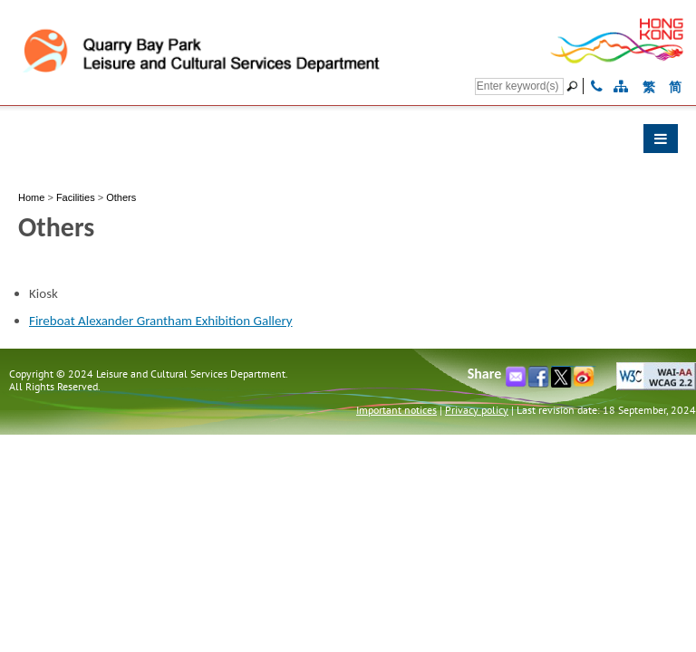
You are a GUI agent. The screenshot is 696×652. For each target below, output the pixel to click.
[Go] (574, 86)
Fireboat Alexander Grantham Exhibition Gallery (161, 320)
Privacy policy (476, 410)
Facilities (75, 197)
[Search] (519, 86)
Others (121, 197)
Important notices (396, 410)
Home (31, 197)
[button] (348, 143)
